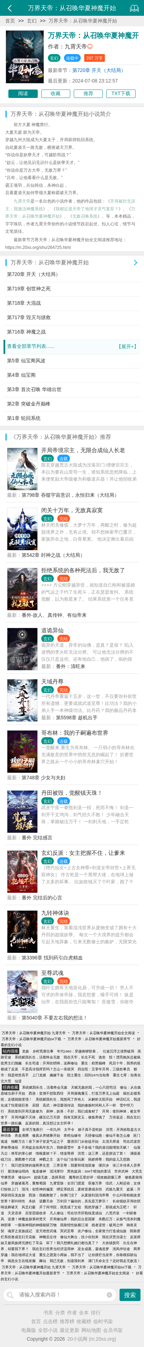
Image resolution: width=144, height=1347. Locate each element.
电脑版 (28, 1330)
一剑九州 (53, 1129)
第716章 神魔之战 (26, 332)
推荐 (88, 93)
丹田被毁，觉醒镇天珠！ (72, 793)
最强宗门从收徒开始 (83, 1141)
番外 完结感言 (37, 837)
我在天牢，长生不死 (79, 1057)
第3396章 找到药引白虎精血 (52, 957)
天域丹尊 (52, 682)
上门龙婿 (39, 1075)
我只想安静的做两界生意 (30, 1165)
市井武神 (121, 1171)
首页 (10, 21)
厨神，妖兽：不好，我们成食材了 (72, 1111)
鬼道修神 (39, 1171)
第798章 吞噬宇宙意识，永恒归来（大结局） (70, 495)
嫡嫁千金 (57, 1075)
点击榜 (50, 1321)
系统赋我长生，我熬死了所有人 (60, 1099)
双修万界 (95, 1183)
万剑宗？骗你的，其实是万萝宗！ (83, 1201)
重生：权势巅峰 (93, 1063)
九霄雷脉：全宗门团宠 (67, 1183)
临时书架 (103, 1321)
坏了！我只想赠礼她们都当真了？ (72, 1243)
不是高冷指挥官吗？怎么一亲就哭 (48, 1069)
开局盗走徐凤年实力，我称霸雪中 (48, 1147)
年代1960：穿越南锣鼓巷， (78, 1051)
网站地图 (91, 1330)
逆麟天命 (46, 1201)
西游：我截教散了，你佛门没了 (53, 1195)
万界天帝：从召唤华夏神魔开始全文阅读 (103, 1033)
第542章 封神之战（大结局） (53, 555)
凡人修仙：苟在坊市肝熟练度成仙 (76, 1213)
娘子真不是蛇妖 (90, 1129)
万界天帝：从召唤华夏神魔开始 (83, 21)
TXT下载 (120, 93)
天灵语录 (15, 1213)
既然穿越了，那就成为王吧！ (107, 1207)
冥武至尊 (67, 1231)
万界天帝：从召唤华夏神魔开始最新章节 (98, 1039)
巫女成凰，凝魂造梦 (93, 1249)
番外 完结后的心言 (42, 897)
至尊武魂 (52, 973)
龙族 (25, 1051)
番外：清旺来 (70, 666)
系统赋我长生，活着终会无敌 (37, 1057)
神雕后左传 (48, 1237)
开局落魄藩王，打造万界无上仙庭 (93, 1093)
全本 (84, 1312)
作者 (72, 1312)
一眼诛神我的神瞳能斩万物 (36, 1225)
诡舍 (102, 1057)
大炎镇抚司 (111, 1243)
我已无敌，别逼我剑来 (67, 1261)
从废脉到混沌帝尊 (95, 1195)
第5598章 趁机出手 (77, 717)
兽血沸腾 (22, 1135)
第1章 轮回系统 (24, 418)
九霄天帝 (76, 46)
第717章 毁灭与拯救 (29, 317)
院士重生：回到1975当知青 (88, 1075)
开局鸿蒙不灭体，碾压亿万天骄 (35, 1117)
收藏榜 (84, 1321)
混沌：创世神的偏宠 (37, 1189)
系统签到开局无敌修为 (25, 1111)
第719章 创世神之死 (29, 288)
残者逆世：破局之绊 (107, 1225)
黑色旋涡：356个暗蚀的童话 (89, 1171)
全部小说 (48, 1330)
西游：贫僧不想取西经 (46, 1093)
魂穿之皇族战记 (20, 1231)
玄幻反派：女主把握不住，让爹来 (83, 853)
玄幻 (32, 21)
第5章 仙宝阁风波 (26, 360)
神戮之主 (46, 1159)
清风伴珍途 (121, 1249)
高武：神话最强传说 (58, 1105)
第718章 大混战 (24, 303)
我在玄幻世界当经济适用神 (53, 1249)
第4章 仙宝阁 (21, 375)
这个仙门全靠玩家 (71, 1159)
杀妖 (32, 1201)
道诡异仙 (52, 630)
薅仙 (42, 1261)
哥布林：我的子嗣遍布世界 (74, 733)
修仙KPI (24, 1177)
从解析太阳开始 (100, 1099)
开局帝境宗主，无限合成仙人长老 (83, 450)
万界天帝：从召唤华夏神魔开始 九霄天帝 (34, 1033)
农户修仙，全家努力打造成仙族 (102, 1231)
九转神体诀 (55, 913)
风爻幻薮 (29, 1207)
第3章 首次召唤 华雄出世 (34, 389)
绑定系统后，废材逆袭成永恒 (79, 1189)
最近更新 (69, 1330)
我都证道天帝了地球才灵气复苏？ (87, 208)
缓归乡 (104, 1165)
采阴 (35, 1105)
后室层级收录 (35, 1213)
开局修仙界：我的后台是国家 (72, 1219)
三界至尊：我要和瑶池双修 (74, 1165)
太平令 (69, 1129)
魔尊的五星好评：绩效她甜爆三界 (95, 1177)
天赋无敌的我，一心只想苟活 (93, 1087)
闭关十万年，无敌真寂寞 (72, 510)
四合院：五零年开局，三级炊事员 (104, 1069)
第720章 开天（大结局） (99, 70)
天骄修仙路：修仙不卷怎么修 (107, 1135)
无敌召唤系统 (85, 216)
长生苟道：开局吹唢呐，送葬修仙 (51, 1063)
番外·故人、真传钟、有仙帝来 (54, 615)
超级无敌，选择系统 (49, 1177)
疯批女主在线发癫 (22, 1261)
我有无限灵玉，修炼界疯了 (85, 1117)
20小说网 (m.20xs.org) (91, 1339)
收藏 (55, 93)
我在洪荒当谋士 (114, 1237)
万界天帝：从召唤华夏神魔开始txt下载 (31, 1039)
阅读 (23, 93)
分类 (60, 1312)
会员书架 (113, 1330)
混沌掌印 (57, 1171)
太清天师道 (111, 1141)
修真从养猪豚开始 (46, 1135)
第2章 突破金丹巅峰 (28, 404)
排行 (96, 1312)
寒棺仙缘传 (72, 1135)
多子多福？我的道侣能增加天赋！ (104, 1147)
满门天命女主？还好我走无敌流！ (114, 1261)
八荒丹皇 (113, 1213)
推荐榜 (67, 1321)
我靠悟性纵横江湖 (74, 1225)
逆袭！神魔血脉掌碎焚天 (27, 1219)
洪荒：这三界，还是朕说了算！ (102, 1153)
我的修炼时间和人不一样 (97, 1105)
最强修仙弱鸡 (18, 1171)
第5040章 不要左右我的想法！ (55, 1018)
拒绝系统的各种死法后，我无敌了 (83, 570)
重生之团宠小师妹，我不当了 (62, 1255)
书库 (48, 1312)
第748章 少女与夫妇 (43, 777)
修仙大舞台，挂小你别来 (79, 1237)
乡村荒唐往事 (43, 1051)
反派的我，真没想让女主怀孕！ (49, 1123)
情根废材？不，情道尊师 (55, 1153)
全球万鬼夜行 (32, 1129)
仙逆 (18, 1081)
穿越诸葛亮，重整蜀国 (28, 1183)
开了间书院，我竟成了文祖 (60, 1207)
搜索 (130, 1295)
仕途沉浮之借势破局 (118, 1051)
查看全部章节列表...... (73, 346)
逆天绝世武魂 (46, 1231)
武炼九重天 (114, 1189)
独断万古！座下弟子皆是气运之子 (37, 1141)
